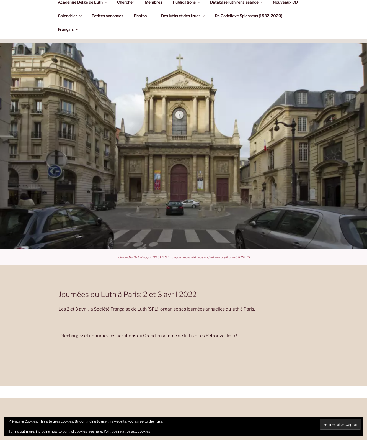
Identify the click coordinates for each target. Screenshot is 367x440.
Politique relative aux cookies (127, 431)
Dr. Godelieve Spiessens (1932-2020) (248, 15)
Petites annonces (107, 15)
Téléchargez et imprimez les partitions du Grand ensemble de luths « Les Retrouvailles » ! (147, 335)
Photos (143, 15)
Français (68, 29)
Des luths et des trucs (183, 15)
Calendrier (70, 15)
